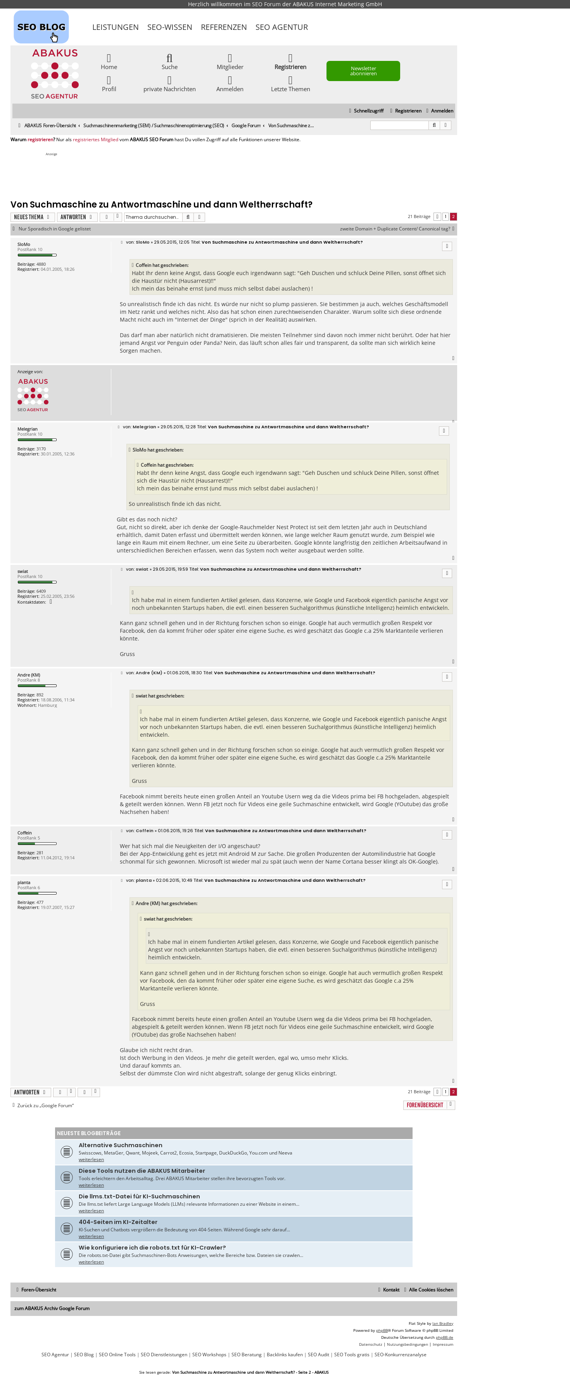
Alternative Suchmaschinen (120, 1145)
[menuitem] (438, 111)
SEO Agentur (282, 27)
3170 (41, 448)
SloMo (23, 244)
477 (39, 902)
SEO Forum (266, 4)
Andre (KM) (28, 674)
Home (109, 61)
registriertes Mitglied (95, 140)
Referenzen (224, 27)
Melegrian (27, 428)
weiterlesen (91, 1159)
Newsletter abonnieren (363, 71)
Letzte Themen (290, 83)
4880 (41, 264)
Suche (170, 61)
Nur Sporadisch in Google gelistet (55, 229)
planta (23, 882)
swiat (22, 571)
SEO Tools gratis (352, 1355)
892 (39, 694)
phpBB (382, 1330)
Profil (109, 83)
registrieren (40, 140)
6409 (41, 591)
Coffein (24, 832)
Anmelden (230, 83)
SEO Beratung (246, 1355)
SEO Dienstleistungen (164, 1355)
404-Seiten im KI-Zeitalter (118, 1222)
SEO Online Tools (117, 1355)
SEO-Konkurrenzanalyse (401, 1355)
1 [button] (445, 216)
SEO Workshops (209, 1355)
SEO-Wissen (169, 27)
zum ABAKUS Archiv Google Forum (52, 1308)
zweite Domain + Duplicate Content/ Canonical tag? (398, 229)
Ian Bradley (442, 1323)
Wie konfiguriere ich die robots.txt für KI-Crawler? (152, 1248)
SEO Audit (318, 1355)
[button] (437, 217)
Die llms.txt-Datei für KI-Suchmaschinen (139, 1196)
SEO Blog (84, 1355)
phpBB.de (444, 1337)
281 (39, 852)
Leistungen (115, 27)
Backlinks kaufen (285, 1355)
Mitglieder (230, 61)
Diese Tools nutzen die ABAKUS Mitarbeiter (142, 1171)
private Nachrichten (169, 83)
